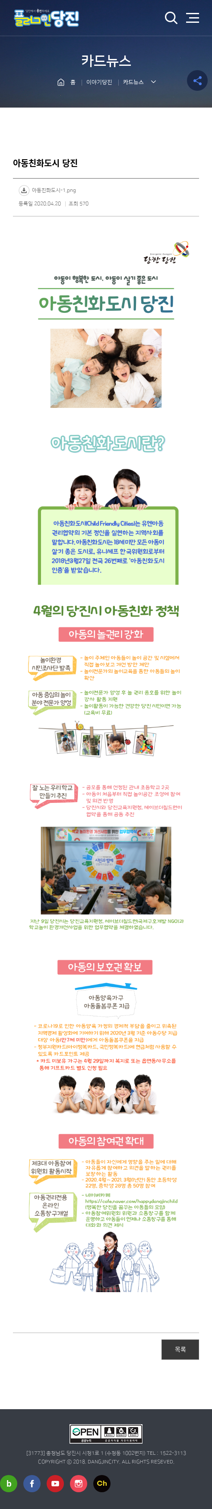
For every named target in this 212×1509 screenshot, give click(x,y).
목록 (180, 1349)
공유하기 (197, 80)
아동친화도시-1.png (54, 190)
